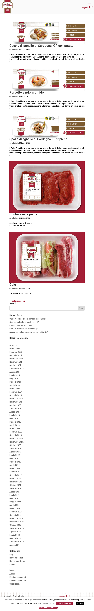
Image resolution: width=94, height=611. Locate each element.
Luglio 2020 (14, 535)
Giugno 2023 (15, 418)
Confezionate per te (23, 214)
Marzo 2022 (14, 468)
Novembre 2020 (16, 522)
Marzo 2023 (14, 428)
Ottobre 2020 (15, 525)
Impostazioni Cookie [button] (64, 603)
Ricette (12, 564)
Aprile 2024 (14, 385)
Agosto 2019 (15, 545)
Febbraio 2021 (15, 512)
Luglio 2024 (14, 375)
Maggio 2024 (15, 382)
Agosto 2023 (15, 412)
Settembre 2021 (16, 488)
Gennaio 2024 (15, 395)
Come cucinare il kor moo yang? (23, 329)
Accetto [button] (79, 603)
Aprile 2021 (14, 505)
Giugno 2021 (15, 498)
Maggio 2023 (15, 422)
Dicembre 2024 (16, 358)
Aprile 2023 (14, 425)
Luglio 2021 (14, 495)
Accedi (12, 574)
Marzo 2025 (14, 348)
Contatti (7, 596)
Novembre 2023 (16, 402)
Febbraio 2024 (15, 392)
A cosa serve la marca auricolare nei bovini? (28, 332)
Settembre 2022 (16, 448)
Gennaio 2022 (15, 475)
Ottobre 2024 (15, 365)
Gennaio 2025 (15, 355)
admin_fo (15, 50)
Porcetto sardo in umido (26, 92)
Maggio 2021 (15, 502)
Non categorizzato (17, 561)
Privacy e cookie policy (48, 608)
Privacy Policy (18, 596)
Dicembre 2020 (16, 518)
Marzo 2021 (14, 508)
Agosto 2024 (15, 372)
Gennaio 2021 (15, 515)
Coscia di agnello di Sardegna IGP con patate (41, 45)
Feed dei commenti (17, 580)
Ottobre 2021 (15, 485)
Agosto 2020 (15, 532)
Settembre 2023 (16, 408)
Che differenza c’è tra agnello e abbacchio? (28, 319)
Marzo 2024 (14, 388)
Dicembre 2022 (16, 438)
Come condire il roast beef (21, 325)
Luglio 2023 (14, 415)
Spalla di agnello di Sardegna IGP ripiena (38, 139)
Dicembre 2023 (16, 398)
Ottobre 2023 (15, 405)
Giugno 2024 (15, 378)
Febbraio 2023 (15, 432)
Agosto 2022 (15, 452)
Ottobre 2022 (15, 445)
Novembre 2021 (16, 482)
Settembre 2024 (16, 369)
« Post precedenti (17, 301)
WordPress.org (16, 584)
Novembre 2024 (16, 362)
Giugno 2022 (15, 458)
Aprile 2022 (14, 465)
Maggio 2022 (15, 462)
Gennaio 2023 (15, 435)
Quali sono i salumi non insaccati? (24, 322)
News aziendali (16, 558)
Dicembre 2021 (16, 478)
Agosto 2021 (15, 492)
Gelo (12, 284)
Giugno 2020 (15, 538)
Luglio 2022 (14, 455)
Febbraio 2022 (15, 472)
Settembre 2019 (16, 541)
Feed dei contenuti (17, 577)
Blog (11, 554)
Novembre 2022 (16, 442)
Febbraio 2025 (15, 352)
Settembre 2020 (16, 528)
